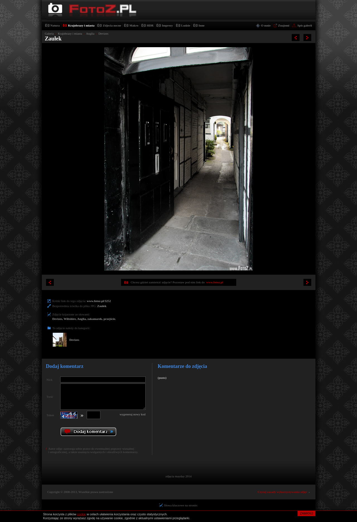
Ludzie (185, 25)
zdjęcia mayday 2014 (178, 476)
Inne (201, 25)
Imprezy (167, 25)
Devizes (103, 33)
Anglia (90, 33)
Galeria (49, 33)
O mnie (266, 25)
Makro (133, 25)
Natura (55, 25)
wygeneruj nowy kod (133, 414)
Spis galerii (304, 25)
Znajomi (283, 25)
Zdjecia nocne (112, 25)
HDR (150, 25)
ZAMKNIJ (306, 513)
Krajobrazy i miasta (81, 25)
